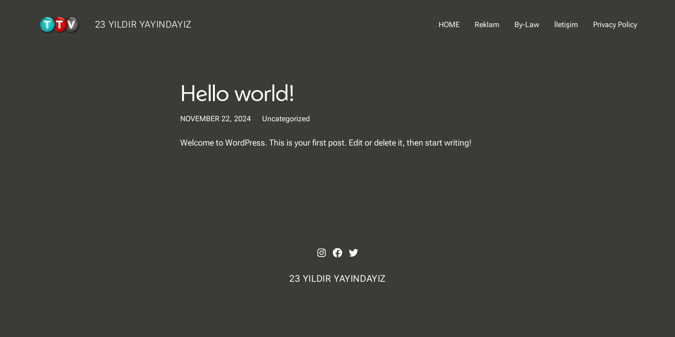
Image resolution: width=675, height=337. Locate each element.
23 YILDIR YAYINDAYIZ (143, 24)
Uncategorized (286, 118)
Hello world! (237, 92)
